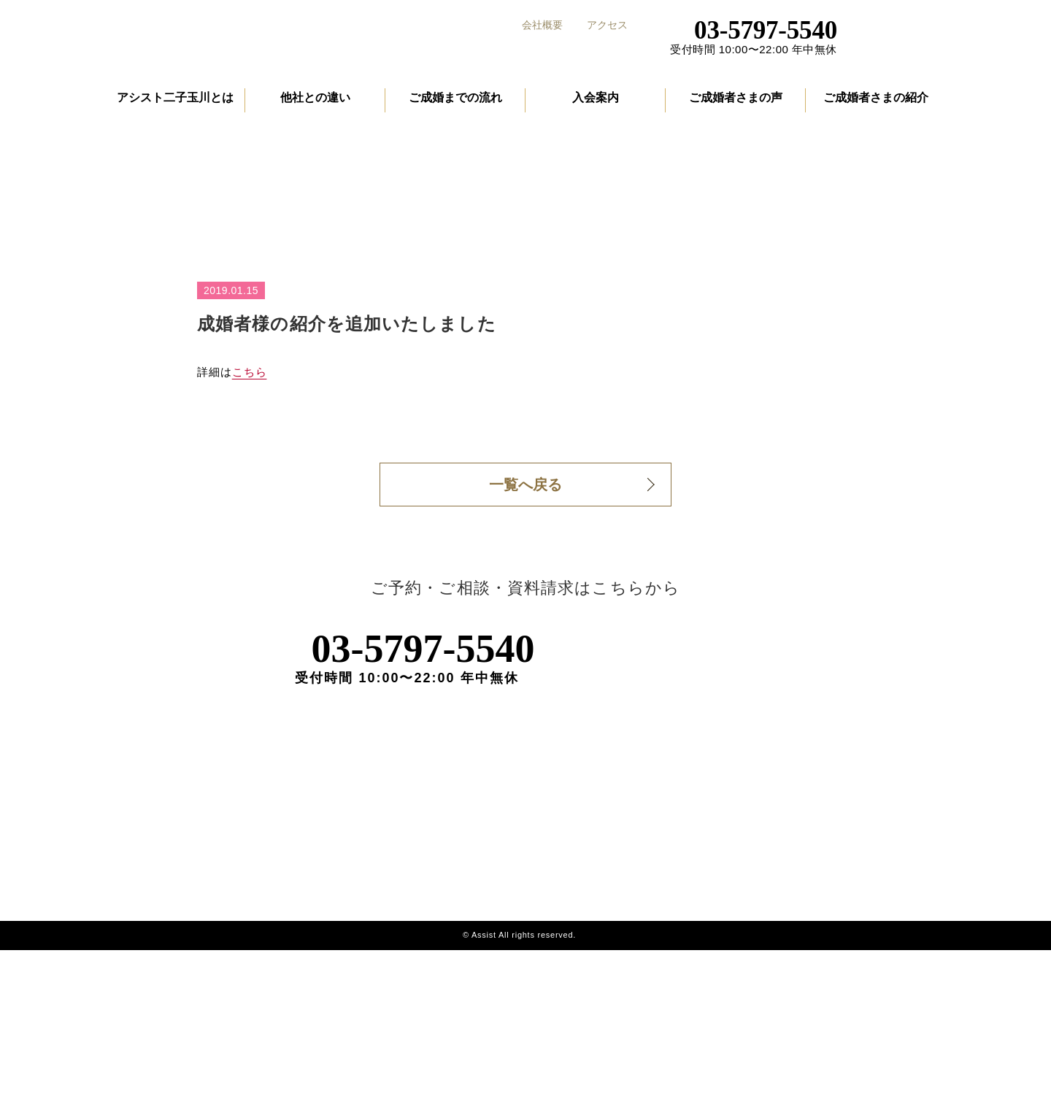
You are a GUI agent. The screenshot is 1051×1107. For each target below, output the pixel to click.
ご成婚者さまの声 (735, 105)
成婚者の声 (680, 975)
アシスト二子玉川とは (175, 105)
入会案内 (595, 105)
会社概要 (542, 25)
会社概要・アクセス (824, 947)
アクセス (607, 25)
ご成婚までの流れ (455, 105)
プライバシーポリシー (830, 975)
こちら (249, 501)
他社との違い (315, 105)
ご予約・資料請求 (924, 30)
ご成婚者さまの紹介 (875, 105)
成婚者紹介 (680, 1003)
